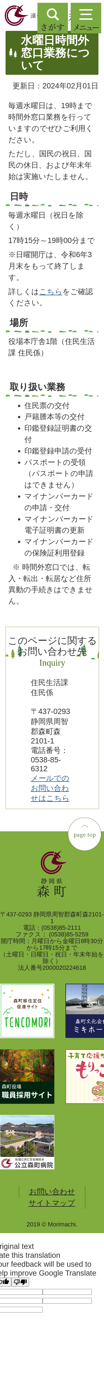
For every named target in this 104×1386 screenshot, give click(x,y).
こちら (50, 291)
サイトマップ (52, 1203)
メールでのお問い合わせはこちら (50, 788)
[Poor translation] (20, 1282)
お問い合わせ (52, 1191)
